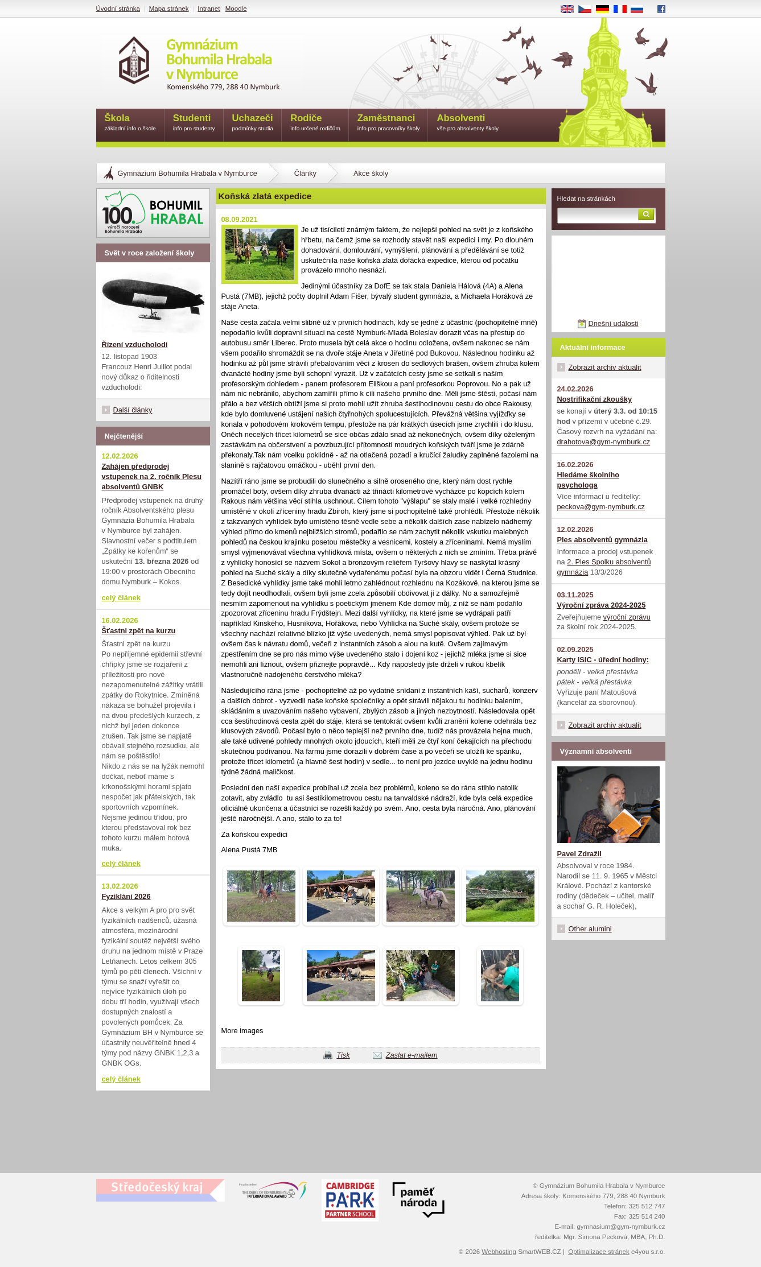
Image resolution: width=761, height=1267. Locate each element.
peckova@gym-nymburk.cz (601, 506)
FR (623, 9)
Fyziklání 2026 (126, 896)
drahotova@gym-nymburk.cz (604, 442)
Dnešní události (613, 323)
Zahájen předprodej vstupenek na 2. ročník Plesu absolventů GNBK (152, 476)
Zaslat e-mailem (412, 1055)
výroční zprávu (627, 617)
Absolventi (468, 123)
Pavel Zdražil (579, 853)
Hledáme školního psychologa (588, 480)
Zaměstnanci (388, 123)
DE (606, 9)
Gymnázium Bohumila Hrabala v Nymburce (187, 173)
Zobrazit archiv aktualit (605, 367)
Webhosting (499, 1251)
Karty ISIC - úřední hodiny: (603, 659)
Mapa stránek (169, 8)
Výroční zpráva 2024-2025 (601, 605)
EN (570, 9)
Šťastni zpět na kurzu (139, 630)
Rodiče (315, 123)
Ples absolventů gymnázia (602, 539)
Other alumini (590, 929)
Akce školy (370, 173)
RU (641, 9)
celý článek (121, 597)
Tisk (342, 1055)
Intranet (209, 8)
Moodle (236, 8)
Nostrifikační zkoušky (594, 399)
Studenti (194, 123)
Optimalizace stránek (599, 1251)
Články (305, 173)
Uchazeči (253, 123)
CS (588, 9)
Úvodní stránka (118, 8)
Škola (130, 123)
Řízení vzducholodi (135, 344)
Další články (133, 410)
